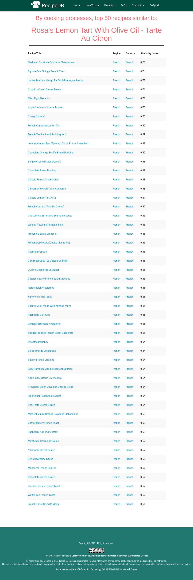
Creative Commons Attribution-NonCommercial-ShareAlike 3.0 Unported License (110, 556)
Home (77, 5)
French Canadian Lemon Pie (43, 125)
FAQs (124, 5)
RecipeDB (47, 5)
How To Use (92, 5)
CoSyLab (155, 5)
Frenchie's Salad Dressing (42, 233)
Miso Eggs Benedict (39, 98)
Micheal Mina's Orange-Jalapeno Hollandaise (53, 414)
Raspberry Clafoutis (39, 314)
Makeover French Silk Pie (42, 468)
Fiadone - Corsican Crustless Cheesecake (51, 62)
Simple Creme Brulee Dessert (44, 161)
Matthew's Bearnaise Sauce (43, 441)
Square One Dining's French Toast (46, 71)
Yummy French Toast (40, 296)
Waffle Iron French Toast (41, 495)
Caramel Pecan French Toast (44, 486)
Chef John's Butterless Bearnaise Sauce (50, 215)
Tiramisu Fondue (37, 251)
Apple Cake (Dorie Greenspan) (44, 378)
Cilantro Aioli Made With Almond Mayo (49, 305)
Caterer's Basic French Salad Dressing (49, 278)
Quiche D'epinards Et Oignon (44, 269)
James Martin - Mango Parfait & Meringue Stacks (55, 80)
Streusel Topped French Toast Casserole (50, 332)
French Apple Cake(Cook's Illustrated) (49, 242)
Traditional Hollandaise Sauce (44, 396)
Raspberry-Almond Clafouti (43, 432)
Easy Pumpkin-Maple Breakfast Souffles (50, 369)
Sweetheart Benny (38, 342)
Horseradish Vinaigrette (41, 287)
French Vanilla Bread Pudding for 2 (47, 134)
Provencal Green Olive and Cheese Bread (50, 386)
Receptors (110, 5)
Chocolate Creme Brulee (41, 477)
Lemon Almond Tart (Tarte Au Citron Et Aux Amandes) (58, 143)
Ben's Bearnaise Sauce (40, 459)
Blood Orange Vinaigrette (42, 350)
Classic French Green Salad (43, 179)
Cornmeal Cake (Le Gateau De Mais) (48, 260)
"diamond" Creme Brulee (41, 450)
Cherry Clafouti (36, 116)
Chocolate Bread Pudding (42, 170)
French (116, 62)
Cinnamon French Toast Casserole (47, 188)
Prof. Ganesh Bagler (127, 569)
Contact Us (138, 5)
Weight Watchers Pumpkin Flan (45, 224)
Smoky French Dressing (41, 359)
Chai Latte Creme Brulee (41, 405)
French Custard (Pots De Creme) (46, 206)
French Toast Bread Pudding (43, 504)
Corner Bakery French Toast (43, 423)
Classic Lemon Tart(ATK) (42, 197)
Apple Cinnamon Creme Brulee (45, 107)
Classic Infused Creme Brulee (44, 89)
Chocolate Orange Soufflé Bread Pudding (51, 152)
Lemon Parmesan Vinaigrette (44, 323)
